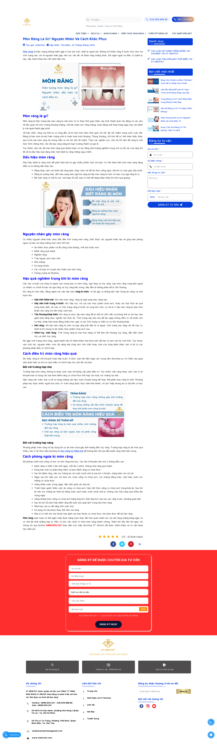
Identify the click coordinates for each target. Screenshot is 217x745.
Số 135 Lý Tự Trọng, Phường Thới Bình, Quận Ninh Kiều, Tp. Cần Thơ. (54, 721)
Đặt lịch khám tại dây (165, 669)
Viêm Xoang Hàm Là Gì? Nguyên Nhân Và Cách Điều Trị (175, 119)
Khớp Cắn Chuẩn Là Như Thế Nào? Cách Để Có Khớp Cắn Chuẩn (176, 81)
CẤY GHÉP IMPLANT (182, 19)
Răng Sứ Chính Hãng (113, 12)
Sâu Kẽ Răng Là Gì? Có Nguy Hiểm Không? (176, 110)
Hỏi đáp (91, 711)
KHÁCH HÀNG (110, 19)
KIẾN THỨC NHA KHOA (132, 19)
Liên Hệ (91, 704)
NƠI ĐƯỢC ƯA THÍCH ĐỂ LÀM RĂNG (108, 654)
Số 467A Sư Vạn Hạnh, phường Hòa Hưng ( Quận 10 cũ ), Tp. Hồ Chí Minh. (55, 711)
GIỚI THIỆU (81, 19)
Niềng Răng (91, 12)
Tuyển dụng (93, 718)
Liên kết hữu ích (91, 683)
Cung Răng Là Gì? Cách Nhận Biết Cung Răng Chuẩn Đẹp (176, 100)
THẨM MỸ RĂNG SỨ (158, 19)
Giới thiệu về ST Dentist (99, 698)
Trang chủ (166, 27)
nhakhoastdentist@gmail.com (47, 731)
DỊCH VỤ (95, 19)
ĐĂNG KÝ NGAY (108, 624)
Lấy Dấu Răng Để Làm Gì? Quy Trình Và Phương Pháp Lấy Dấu (175, 91)
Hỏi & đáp (29, 26)
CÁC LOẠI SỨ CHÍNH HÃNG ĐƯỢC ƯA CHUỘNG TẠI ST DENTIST (170, 52)
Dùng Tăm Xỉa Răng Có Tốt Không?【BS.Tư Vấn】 (173, 128)
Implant (100, 12)
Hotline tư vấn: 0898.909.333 (108, 669)
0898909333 (15, 735)
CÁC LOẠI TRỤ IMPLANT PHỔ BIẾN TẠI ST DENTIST (171, 60)
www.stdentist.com (42, 737)
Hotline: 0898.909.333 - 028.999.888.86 (52, 703)
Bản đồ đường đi (52, 669)
